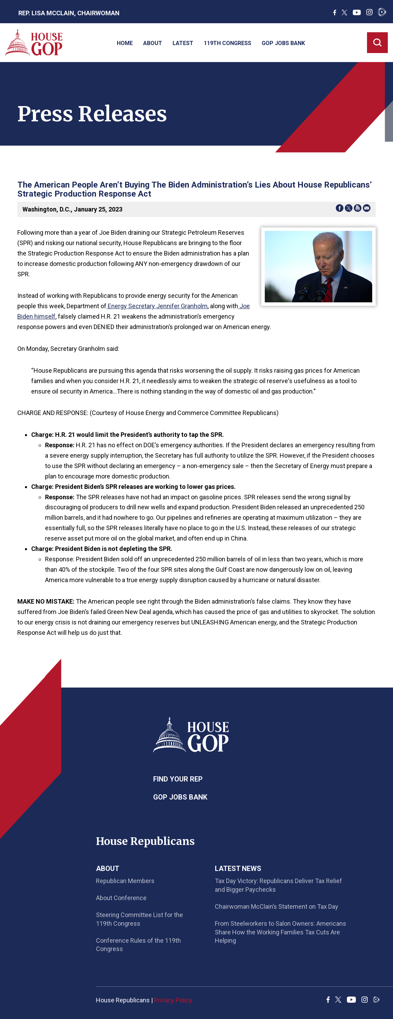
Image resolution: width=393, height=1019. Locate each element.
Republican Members (125, 880)
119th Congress (227, 43)
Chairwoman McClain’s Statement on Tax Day (276, 906)
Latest (183, 43)
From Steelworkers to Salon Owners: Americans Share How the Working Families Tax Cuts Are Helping (280, 932)
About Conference (121, 897)
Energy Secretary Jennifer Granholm (157, 306)
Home (125, 43)
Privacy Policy (173, 1000)
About (152, 43)
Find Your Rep (178, 779)
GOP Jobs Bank (283, 43)
